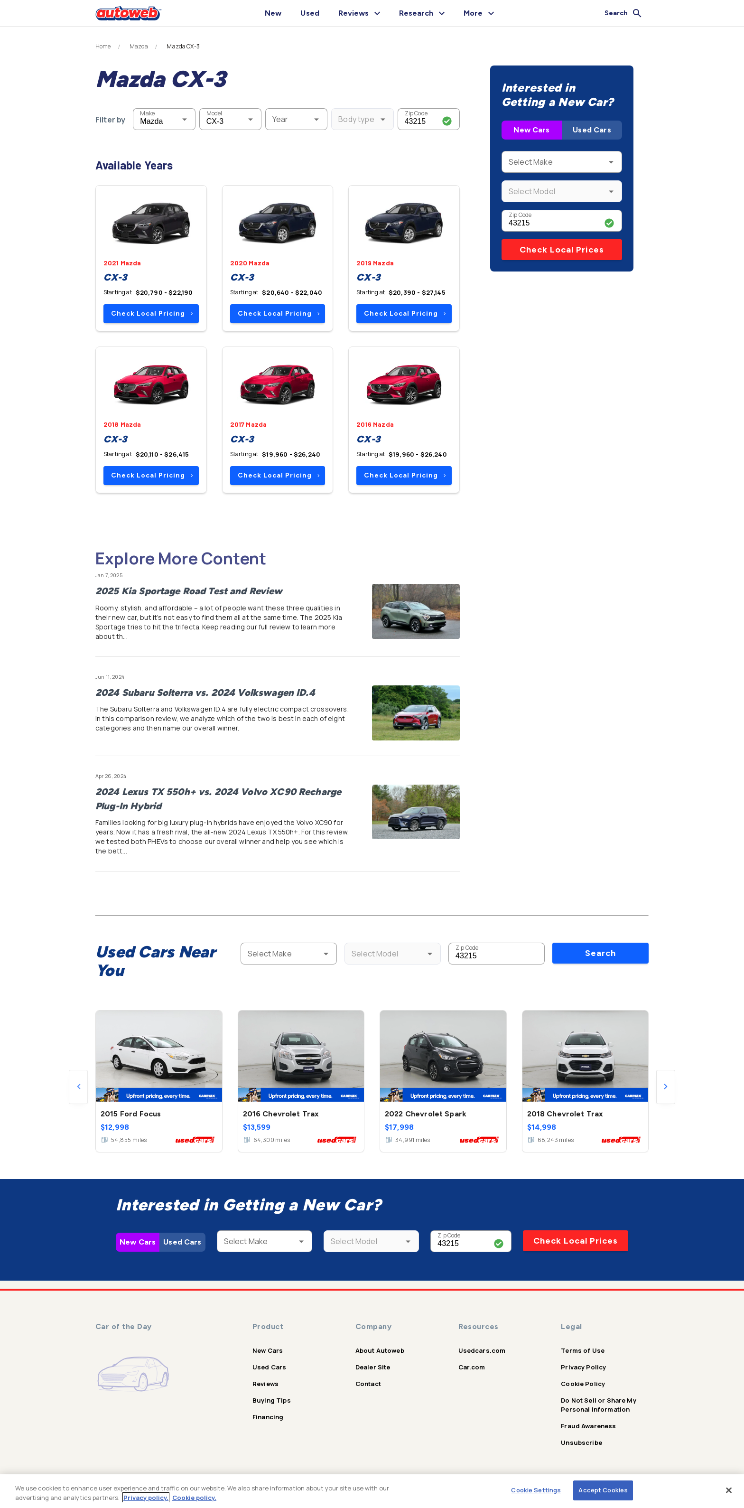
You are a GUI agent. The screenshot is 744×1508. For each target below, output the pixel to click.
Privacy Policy (583, 1367)
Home (103, 46)
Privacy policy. (145, 1497)
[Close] (728, 1490)
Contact (368, 1383)
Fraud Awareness (588, 1426)
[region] (372, 1491)
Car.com (471, 1367)
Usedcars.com (482, 1350)
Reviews (265, 1383)
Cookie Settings (536, 1490)
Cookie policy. (194, 1497)
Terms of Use (582, 1350)
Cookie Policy (583, 1383)
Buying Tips (271, 1400)
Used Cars (592, 129)
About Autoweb (379, 1350)
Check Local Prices (562, 249)
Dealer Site (373, 1367)
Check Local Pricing (152, 313)
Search (600, 953)
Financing (267, 1417)
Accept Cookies (603, 1490)
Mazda (139, 46)
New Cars (531, 129)
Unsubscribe (581, 1442)
